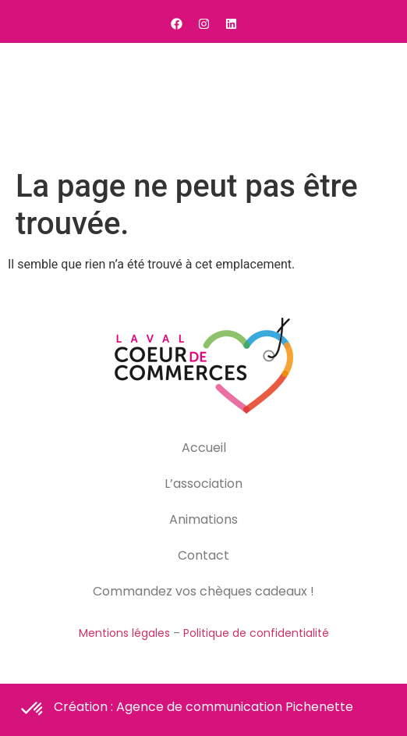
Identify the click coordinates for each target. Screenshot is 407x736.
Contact (203, 555)
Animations (203, 519)
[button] (375, 102)
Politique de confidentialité (256, 633)
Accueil (204, 448)
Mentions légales (124, 633)
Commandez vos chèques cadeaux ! (203, 591)
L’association (203, 483)
